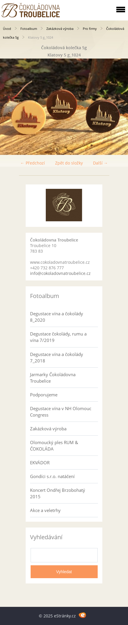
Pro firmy (90, 28)
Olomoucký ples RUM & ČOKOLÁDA (54, 445)
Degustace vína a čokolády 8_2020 (56, 317)
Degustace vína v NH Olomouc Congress (60, 411)
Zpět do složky (69, 163)
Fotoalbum (28, 28)
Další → (100, 163)
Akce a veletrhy (45, 510)
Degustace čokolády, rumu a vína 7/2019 (58, 337)
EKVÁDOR (40, 462)
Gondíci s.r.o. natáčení (52, 476)
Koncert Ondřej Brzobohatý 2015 (57, 493)
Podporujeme (43, 395)
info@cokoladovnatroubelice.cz (60, 273)
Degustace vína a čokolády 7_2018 (56, 357)
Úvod (7, 28)
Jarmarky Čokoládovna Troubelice (53, 377)
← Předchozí (32, 163)
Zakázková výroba (59, 28)
